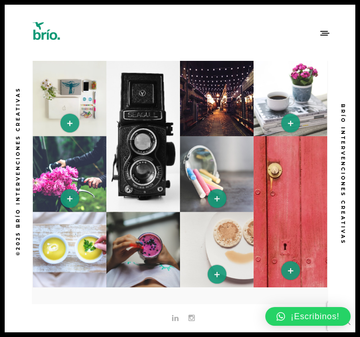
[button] (308, 316)
